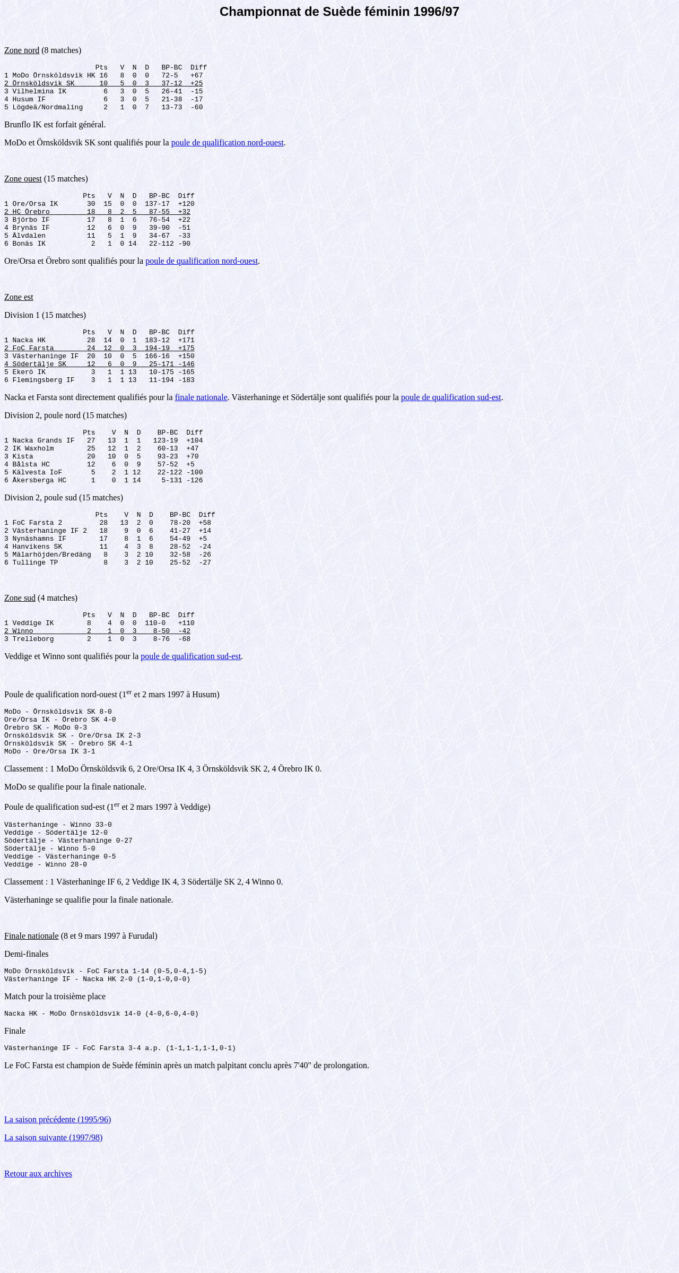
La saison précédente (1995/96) (57, 1205)
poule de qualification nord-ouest (227, 152)
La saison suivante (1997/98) (53, 1223)
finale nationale (201, 429)
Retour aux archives (38, 1259)
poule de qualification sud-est (451, 429)
